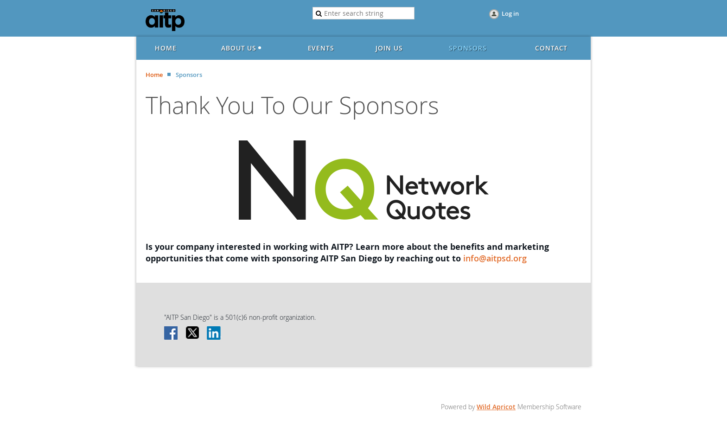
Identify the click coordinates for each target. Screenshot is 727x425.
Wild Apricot (496, 406)
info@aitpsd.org (495, 258)
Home (154, 74)
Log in (510, 13)
